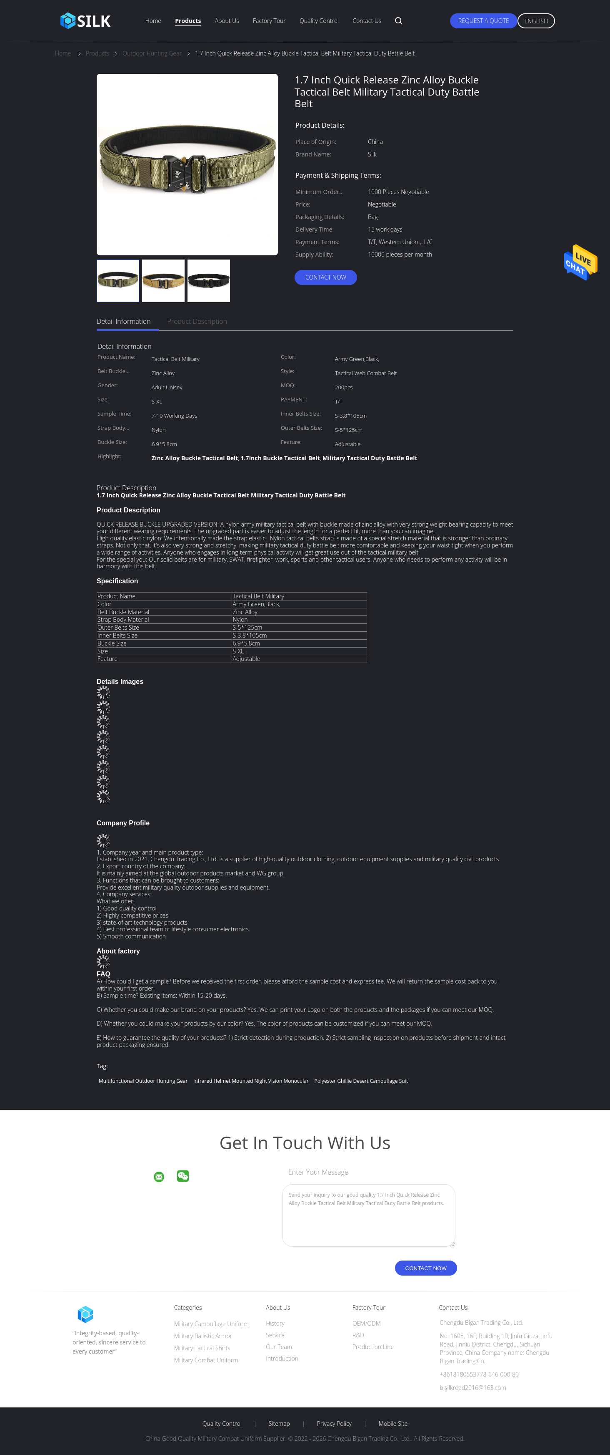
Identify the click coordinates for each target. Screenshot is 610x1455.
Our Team (279, 1347)
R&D (358, 1335)
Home (153, 21)
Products (188, 21)
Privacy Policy (334, 1424)
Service (275, 1335)
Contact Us (366, 21)
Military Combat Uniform (206, 1360)
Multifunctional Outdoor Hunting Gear (143, 1080)
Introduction (282, 1358)
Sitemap (279, 1424)
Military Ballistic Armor (203, 1336)
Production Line (373, 1347)
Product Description (197, 321)
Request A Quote (483, 21)
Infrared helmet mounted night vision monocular (251, 1080)
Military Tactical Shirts (202, 1348)
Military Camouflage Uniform (211, 1324)
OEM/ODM (366, 1323)
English (536, 21)
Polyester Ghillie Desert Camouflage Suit (361, 1080)
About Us (227, 21)
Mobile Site (393, 1424)
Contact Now (325, 277)
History (275, 1323)
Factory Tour (269, 21)
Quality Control (319, 21)
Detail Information (124, 321)
